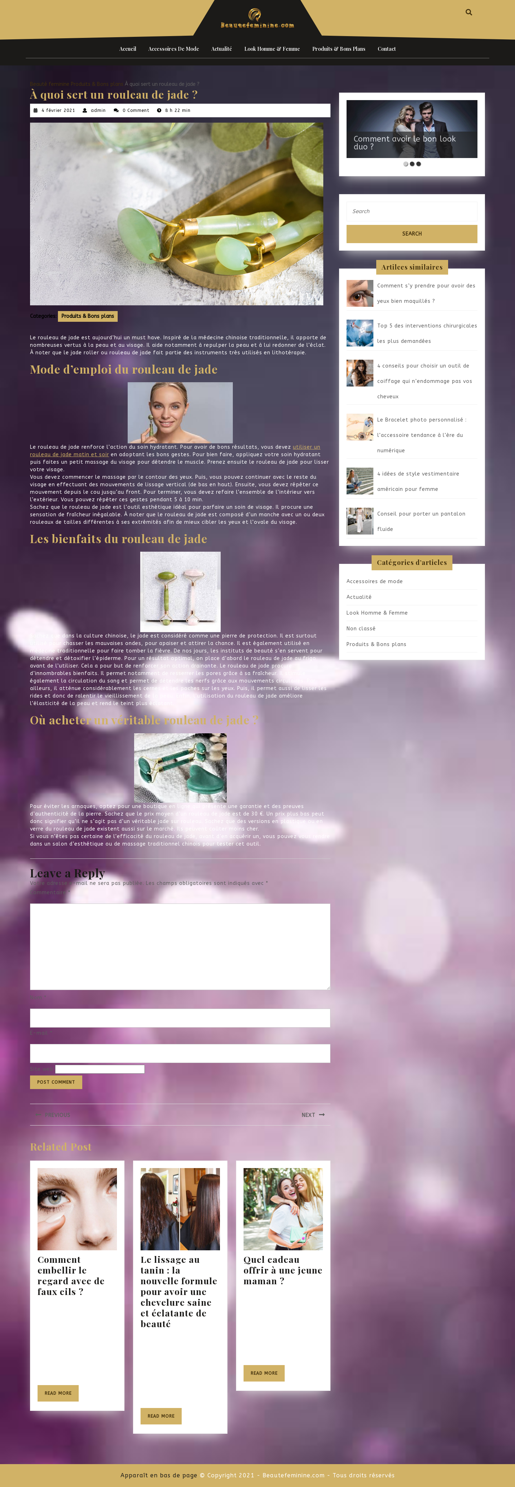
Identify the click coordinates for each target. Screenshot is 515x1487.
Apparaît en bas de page (159, 1475)
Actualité (221, 48)
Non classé (361, 629)
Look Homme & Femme (272, 48)
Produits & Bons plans (339, 48)
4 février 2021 (58, 110)
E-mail (41, 1033)
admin (98, 110)
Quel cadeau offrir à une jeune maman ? (283, 1269)
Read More (62, 1396)
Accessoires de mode (173, 48)
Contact (387, 48)
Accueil (127, 48)
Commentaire (50, 893)
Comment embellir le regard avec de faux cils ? (71, 1275)
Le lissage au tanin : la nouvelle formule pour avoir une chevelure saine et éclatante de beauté (179, 1291)
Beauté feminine (49, 84)
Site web (41, 1069)
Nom (38, 998)
